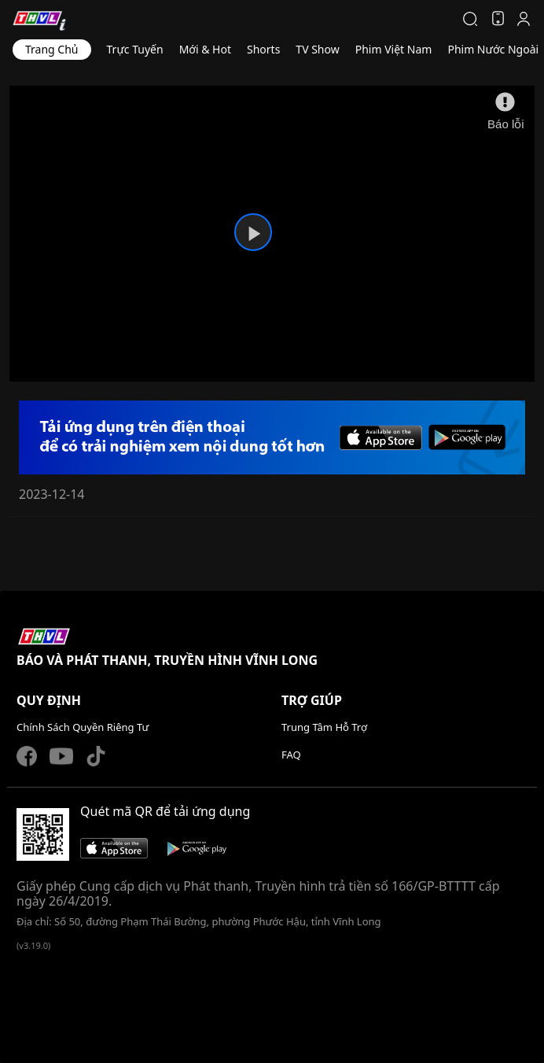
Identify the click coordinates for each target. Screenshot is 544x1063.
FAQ (291, 754)
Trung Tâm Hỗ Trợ (324, 727)
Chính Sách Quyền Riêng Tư (83, 727)
